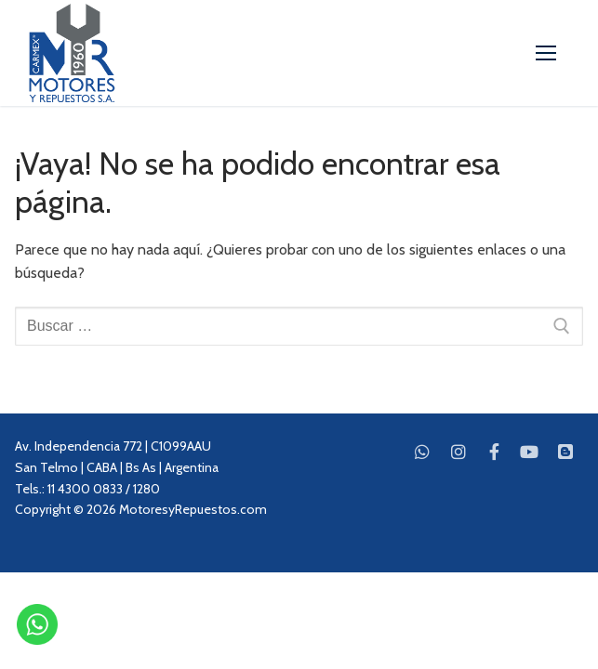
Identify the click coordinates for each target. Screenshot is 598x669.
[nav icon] (546, 52)
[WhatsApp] (422, 451)
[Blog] (565, 451)
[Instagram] (458, 451)
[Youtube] (529, 451)
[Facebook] (494, 451)
